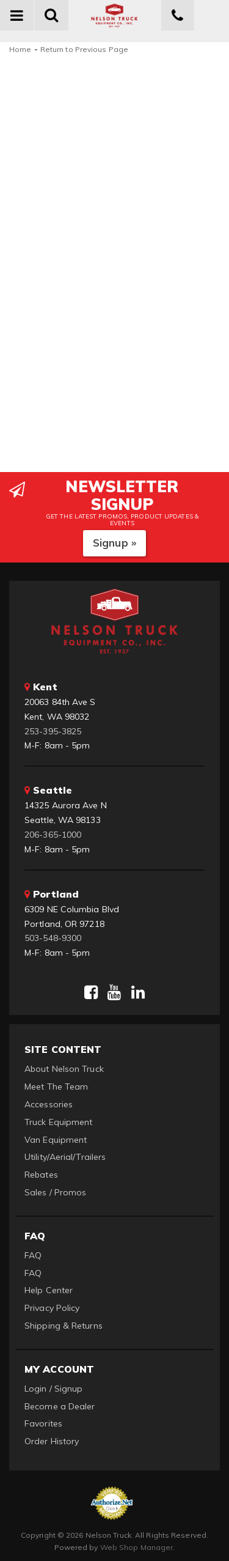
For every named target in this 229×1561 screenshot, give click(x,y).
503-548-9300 (52, 937)
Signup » (114, 542)
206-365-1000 (52, 834)
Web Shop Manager (136, 1547)
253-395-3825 (52, 731)
